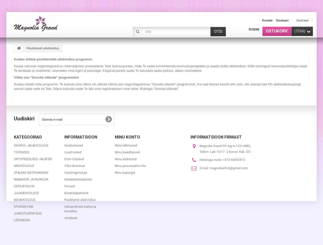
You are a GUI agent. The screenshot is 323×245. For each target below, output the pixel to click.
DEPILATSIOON (24, 186)
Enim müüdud (74, 159)
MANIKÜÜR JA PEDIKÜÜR (31, 179)
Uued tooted (73, 152)
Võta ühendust (74, 166)
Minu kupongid (125, 172)
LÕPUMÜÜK (22, 220)
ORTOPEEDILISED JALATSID (33, 159)
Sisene (254, 29)
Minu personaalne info (130, 166)
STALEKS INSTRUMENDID (31, 172)
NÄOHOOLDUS (24, 166)
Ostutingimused (75, 172)
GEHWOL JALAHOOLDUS (31, 145)
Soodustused (73, 145)
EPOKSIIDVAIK (23, 206)
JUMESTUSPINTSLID (28, 213)
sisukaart (282, 20)
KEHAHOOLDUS (24, 200)
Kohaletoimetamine (78, 179)
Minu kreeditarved (127, 152)
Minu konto (127, 137)
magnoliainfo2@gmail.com (229, 168)
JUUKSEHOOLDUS (26, 193)
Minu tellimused (126, 145)
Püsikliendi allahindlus (80, 200)
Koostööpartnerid (76, 193)
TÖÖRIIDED (22, 152)
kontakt (267, 20)
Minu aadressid (126, 159)
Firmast (69, 186)
